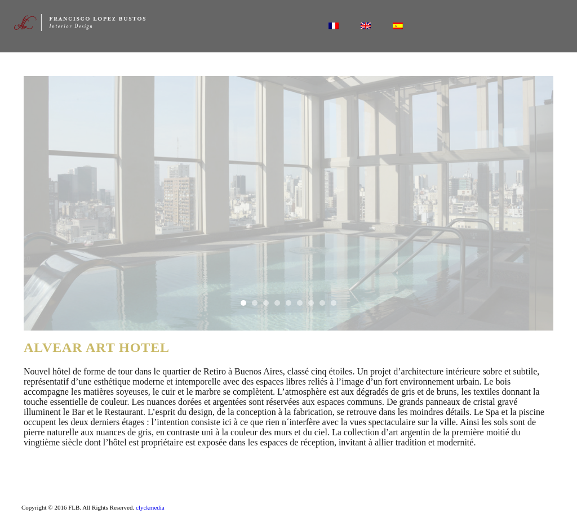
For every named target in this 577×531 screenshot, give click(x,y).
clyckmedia (150, 507)
